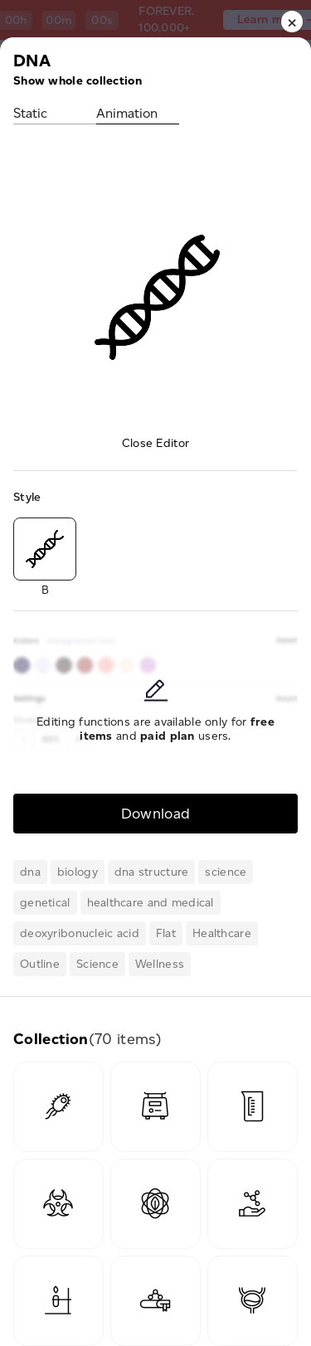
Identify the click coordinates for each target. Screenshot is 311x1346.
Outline (40, 964)
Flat (166, 933)
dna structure (151, 872)
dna (30, 872)
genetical (45, 903)
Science (97, 964)
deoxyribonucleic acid (79, 933)
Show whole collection (77, 81)
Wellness (159, 964)
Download (156, 813)
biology (77, 872)
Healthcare (221, 933)
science (225, 872)
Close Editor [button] (155, 443)
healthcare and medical (150, 903)
